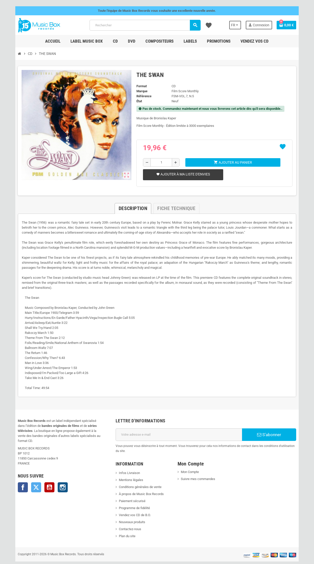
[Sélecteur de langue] (243, 25)
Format (140, 86)
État (138, 101)
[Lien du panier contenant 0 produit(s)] (295, 25)
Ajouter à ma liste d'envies (182, 174)
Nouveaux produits (129, 512)
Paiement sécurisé (129, 491)
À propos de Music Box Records (138, 484)
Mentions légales (128, 470)
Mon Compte (191, 462)
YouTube (41, 477)
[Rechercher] (145, 25)
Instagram (54, 477)
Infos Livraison (126, 463)
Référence (142, 96)
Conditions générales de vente (137, 477)
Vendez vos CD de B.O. (132, 505)
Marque (140, 91)
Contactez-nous (127, 519)
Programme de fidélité (131, 498)
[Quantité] (160, 162)
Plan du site (124, 526)
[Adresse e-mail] (180, 429)
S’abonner (276, 429)
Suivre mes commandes (199, 469)
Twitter (27, 477)
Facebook (14, 477)
